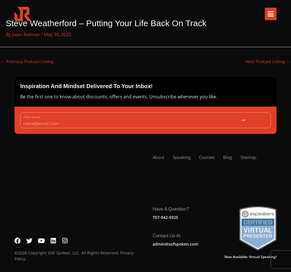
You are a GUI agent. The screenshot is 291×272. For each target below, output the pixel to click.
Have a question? (171, 203)
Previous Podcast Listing (30, 62)
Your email (31, 117)
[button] (271, 14)
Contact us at (166, 230)
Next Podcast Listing (265, 62)
